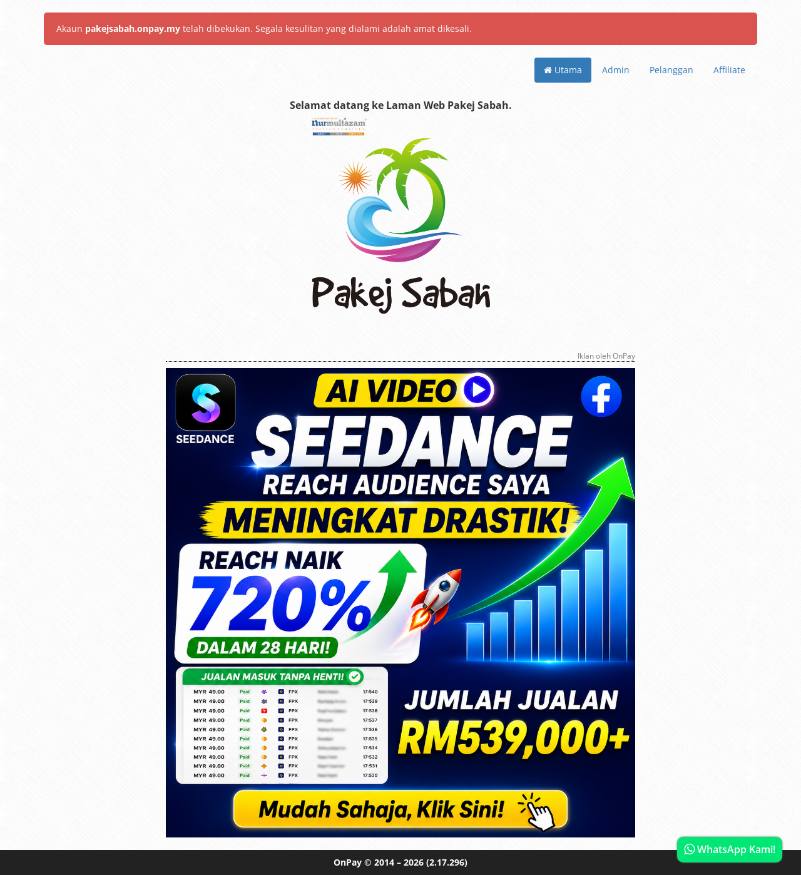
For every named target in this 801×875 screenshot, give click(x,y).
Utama (563, 70)
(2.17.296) (446, 862)
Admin (616, 70)
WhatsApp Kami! (729, 849)
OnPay (348, 862)
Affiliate (729, 70)
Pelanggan (671, 70)
